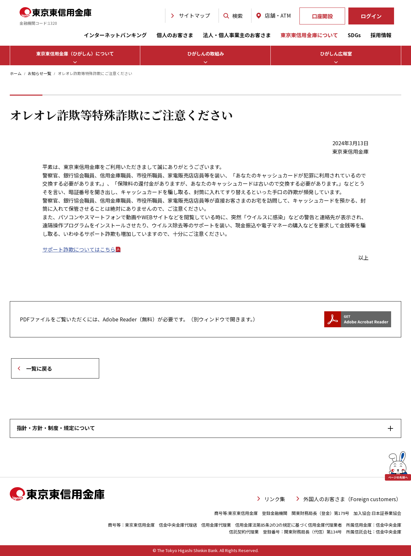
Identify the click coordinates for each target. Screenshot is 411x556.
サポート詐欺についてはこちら (81, 249)
